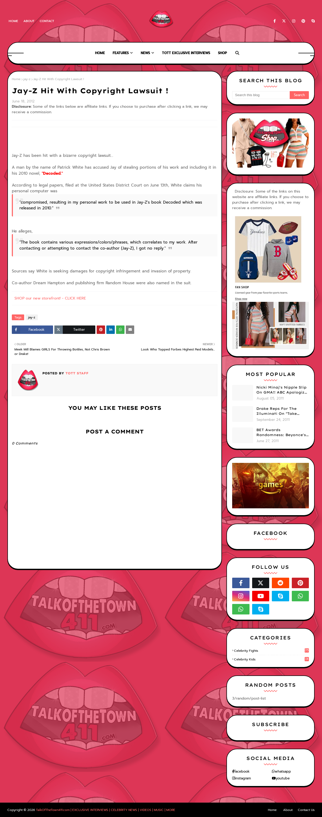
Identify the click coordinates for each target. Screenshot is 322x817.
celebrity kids (271, 659)
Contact (47, 21)
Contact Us (306, 810)
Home (13, 21)
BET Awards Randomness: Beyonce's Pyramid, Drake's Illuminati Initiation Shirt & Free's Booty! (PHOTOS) (281, 433)
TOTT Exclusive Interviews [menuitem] (186, 52)
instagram (243, 778)
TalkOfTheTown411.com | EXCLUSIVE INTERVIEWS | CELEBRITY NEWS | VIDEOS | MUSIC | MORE (105, 810)
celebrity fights (271, 650)
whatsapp (283, 771)
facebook (242, 771)
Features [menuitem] (121, 52)
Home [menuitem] (100, 52)
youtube (283, 778)
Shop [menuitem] (222, 52)
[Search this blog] (261, 95)
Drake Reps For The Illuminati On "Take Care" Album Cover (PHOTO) (276, 411)
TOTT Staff (76, 373)
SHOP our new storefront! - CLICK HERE (50, 298)
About (28, 21)
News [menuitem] (145, 52)
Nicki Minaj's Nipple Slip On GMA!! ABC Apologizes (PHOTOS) (282, 390)
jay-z (26, 79)
